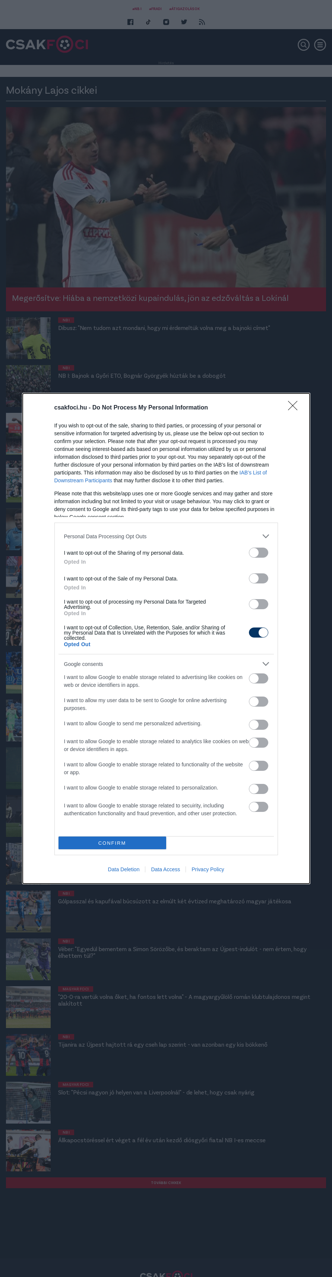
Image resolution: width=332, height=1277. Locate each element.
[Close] (295, 408)
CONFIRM (112, 843)
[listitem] (166, 536)
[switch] (258, 553)
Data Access (165, 869)
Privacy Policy (208, 869)
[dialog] (166, 638)
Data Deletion (124, 869)
